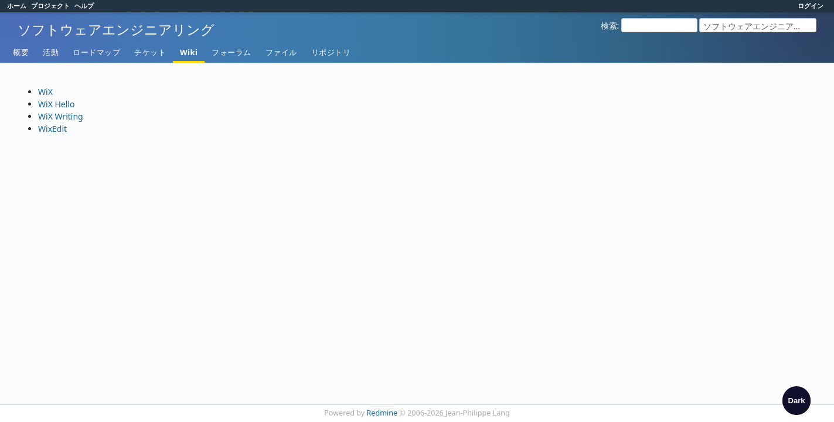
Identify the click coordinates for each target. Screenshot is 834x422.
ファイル (281, 52)
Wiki (189, 52)
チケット (150, 52)
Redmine (382, 413)
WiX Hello (56, 104)
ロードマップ (96, 52)
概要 (21, 52)
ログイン (810, 5)
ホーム (16, 5)
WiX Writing (60, 116)
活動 (51, 52)
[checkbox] (796, 400)
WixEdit (52, 128)
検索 (609, 25)
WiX (45, 91)
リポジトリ (331, 52)
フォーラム (231, 52)
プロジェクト (50, 5)
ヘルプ (84, 5)
